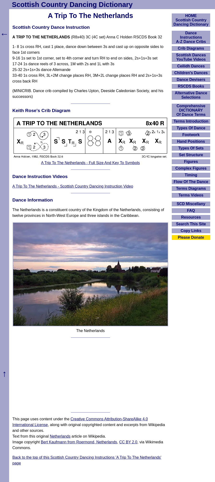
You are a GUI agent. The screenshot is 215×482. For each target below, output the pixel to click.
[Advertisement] (90, 375)
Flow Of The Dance (191, 182)
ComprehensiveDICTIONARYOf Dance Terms (191, 110)
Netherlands (60, 436)
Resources (191, 217)
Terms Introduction (191, 121)
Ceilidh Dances (191, 66)
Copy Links (191, 231)
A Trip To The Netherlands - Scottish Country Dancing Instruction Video (72, 186)
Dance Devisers (191, 79)
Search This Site (191, 224)
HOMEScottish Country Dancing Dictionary (191, 20)
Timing (191, 175)
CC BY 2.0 (128, 442)
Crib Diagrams (191, 48)
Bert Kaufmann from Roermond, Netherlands (79, 442)
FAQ (191, 210)
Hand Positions (191, 141)
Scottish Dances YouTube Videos (191, 57)
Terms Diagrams (191, 188)
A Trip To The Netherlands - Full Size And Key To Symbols (90, 163)
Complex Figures (191, 168)
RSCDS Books (191, 86)
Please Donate (191, 237)
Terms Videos (190, 195)
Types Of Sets (191, 148)
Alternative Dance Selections (191, 95)
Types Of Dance (191, 128)
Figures (191, 162)
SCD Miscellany (191, 204)
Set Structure (191, 155)
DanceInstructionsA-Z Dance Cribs (191, 37)
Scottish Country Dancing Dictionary (72, 4)
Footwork (191, 135)
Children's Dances (191, 73)
